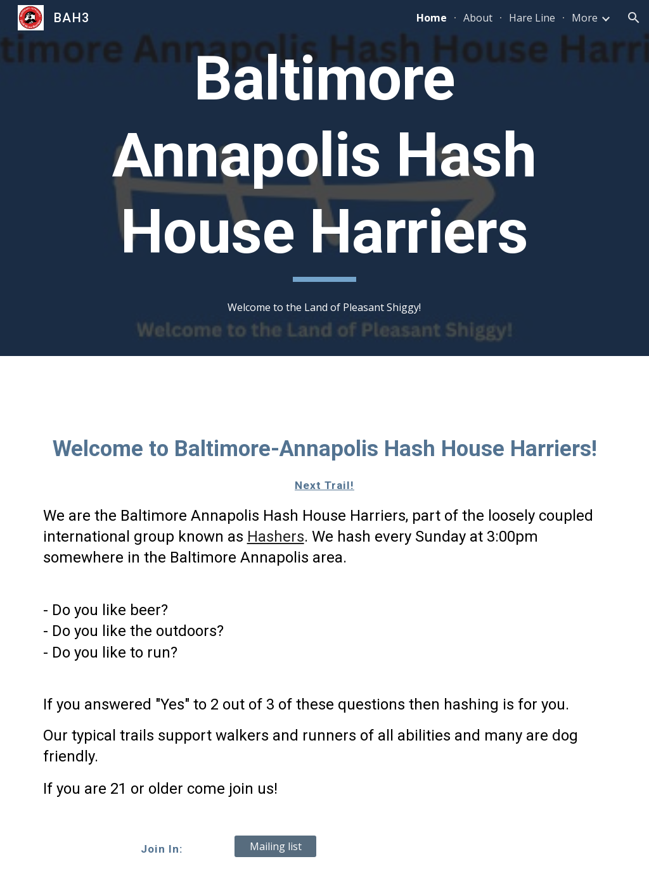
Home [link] (431, 18)
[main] (324, 161)
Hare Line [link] (532, 18)
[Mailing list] (275, 846)
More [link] (585, 18)
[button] (634, 18)
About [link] (477, 18)
